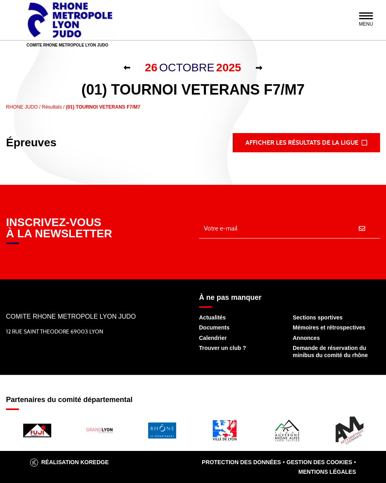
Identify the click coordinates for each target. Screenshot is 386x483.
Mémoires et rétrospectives (329, 327)
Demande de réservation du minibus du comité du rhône (330, 351)
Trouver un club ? (222, 348)
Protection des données (241, 462)
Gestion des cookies (319, 462)
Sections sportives (318, 317)
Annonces (306, 338)
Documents (214, 327)
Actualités (212, 317)
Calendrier (213, 338)
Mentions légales (327, 472)
